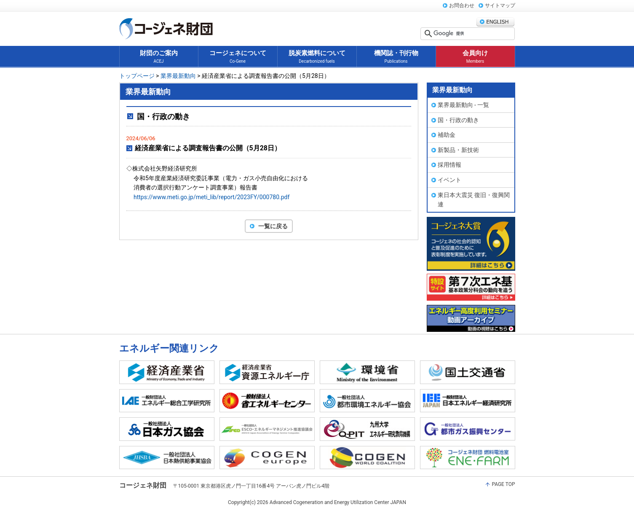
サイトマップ (500, 5)
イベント (449, 179)
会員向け (475, 57)
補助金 (446, 134)
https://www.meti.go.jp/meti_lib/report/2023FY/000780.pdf (211, 197)
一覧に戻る (273, 226)
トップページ (137, 75)
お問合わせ (461, 5)
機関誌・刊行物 (396, 57)
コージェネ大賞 (471, 244)
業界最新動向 (178, 75)
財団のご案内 (159, 57)
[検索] (473, 33)
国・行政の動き (458, 120)
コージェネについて (237, 57)
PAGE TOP (503, 484)
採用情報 (449, 164)
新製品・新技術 (458, 150)
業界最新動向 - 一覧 (464, 104)
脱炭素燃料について (317, 57)
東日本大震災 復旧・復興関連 (474, 200)
